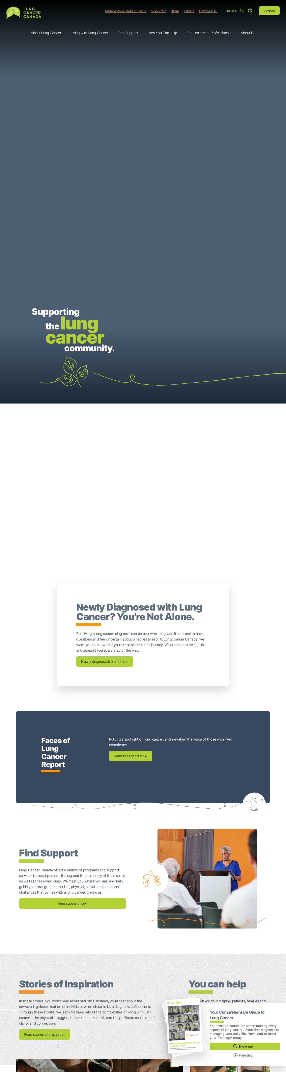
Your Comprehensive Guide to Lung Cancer (225, 974)
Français (231, 10)
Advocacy (158, 10)
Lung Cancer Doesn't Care (125, 10)
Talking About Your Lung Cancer (66, 978)
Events (189, 10)
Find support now (72, 750)
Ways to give (227, 871)
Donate (269, 10)
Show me (243, 1046)
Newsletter (208, 10)
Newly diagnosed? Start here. (104, 508)
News (175, 10)
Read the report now (130, 603)
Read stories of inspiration (45, 881)
